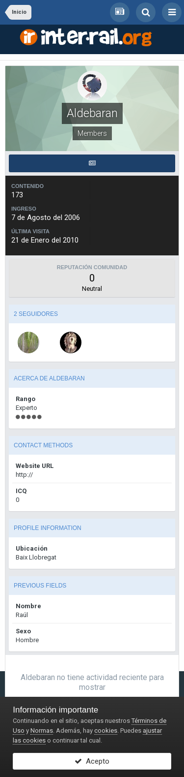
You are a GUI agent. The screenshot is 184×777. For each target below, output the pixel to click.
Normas (41, 730)
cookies (105, 730)
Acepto (92, 761)
